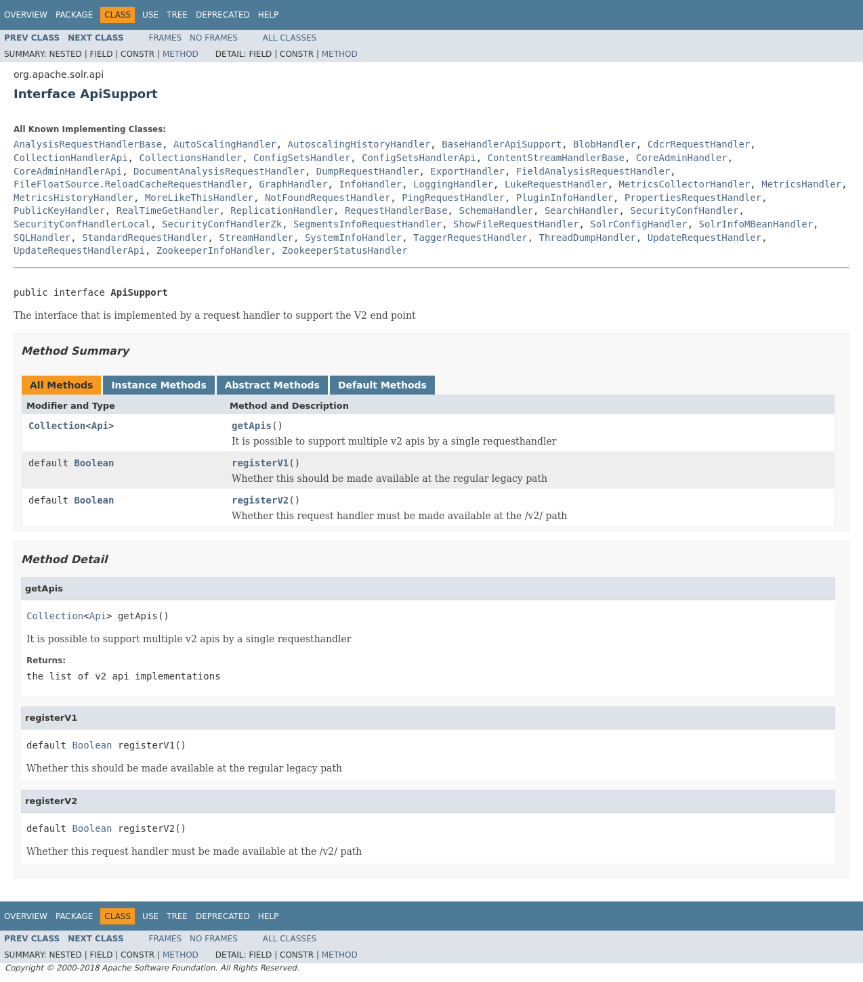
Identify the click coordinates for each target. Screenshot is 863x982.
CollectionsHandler (190, 157)
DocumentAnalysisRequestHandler (219, 171)
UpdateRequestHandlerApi (79, 250)
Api (99, 425)
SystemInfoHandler (353, 237)
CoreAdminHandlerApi (68, 171)
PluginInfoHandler (564, 197)
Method (180, 54)
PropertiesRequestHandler (693, 197)
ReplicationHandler (281, 210)
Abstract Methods (272, 385)
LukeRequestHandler (556, 184)
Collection (56, 425)
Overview (25, 15)
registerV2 (260, 500)
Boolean (94, 462)
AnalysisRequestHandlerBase (88, 144)
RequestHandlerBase (396, 210)
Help (268, 15)
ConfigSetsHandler (301, 157)
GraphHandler (293, 184)
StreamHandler (256, 237)
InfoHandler (370, 184)
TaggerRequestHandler (470, 237)
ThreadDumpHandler (587, 237)
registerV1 (260, 462)
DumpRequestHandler (367, 171)
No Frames (214, 38)
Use (150, 15)
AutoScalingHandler (224, 144)
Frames (165, 38)
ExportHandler (467, 171)
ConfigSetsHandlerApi (419, 157)
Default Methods (382, 385)
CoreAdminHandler (682, 157)
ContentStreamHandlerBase (556, 157)
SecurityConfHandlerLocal (82, 224)
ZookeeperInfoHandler (213, 250)
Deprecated (223, 15)
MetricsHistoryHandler (73, 197)
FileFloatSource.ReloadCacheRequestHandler (131, 184)
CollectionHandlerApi (71, 157)
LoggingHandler (453, 184)
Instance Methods (158, 385)
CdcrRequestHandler (699, 144)
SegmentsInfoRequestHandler (367, 224)
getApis (252, 425)
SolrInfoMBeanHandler (756, 224)
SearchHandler (582, 210)
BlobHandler (604, 144)
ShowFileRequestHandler (515, 224)
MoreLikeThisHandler (199, 197)
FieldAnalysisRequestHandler (593, 171)
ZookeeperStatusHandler (344, 250)
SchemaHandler (496, 210)
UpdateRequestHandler (705, 237)
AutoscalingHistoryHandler (359, 144)
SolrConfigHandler (638, 224)
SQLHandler (42, 237)
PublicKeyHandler (59, 210)
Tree (177, 15)
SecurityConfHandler (684, 210)
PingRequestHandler (453, 197)
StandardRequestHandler (144, 237)
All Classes (289, 38)
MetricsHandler (801, 184)
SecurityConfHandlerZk (222, 224)
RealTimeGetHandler (168, 210)
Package (74, 15)
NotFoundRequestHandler (327, 197)
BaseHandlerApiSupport (502, 144)
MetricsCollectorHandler (684, 184)
